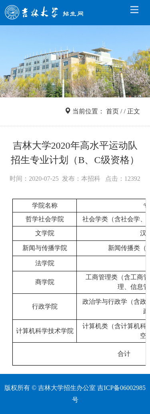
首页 (112, 111)
